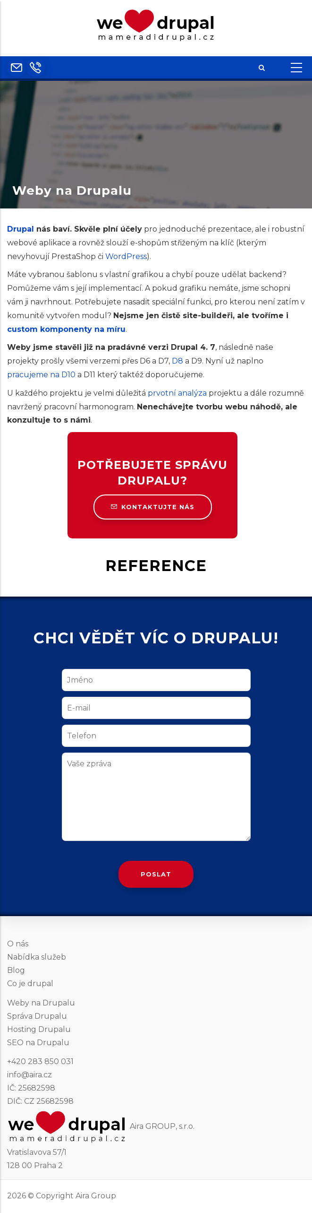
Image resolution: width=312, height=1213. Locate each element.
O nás (17, 943)
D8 (177, 360)
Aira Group (96, 1195)
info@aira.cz (29, 1074)
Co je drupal (30, 983)
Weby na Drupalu (41, 1002)
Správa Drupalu (37, 1016)
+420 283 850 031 (40, 1061)
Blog (16, 970)
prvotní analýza (177, 393)
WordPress (126, 256)
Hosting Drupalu (39, 1029)
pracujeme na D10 (41, 374)
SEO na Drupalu (38, 1042)
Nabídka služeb (36, 957)
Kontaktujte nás (152, 507)
